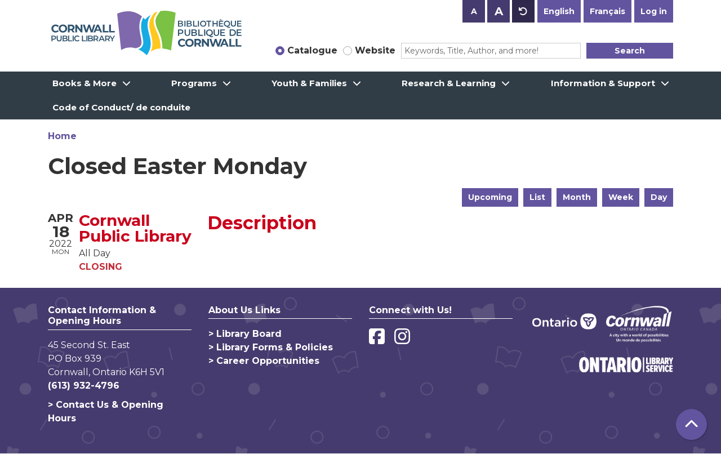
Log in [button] (653, 11)
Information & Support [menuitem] (603, 83)
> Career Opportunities (263, 360)
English (559, 11)
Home (62, 136)
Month (577, 197)
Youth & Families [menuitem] (309, 83)
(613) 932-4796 (83, 385)
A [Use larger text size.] (499, 11)
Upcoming (490, 197)
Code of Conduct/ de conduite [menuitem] (121, 107)
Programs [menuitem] (194, 83)
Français (607, 11)
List (537, 197)
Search (630, 51)
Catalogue (312, 50)
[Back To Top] (691, 424)
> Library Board (245, 333)
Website (375, 50)
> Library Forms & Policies (270, 347)
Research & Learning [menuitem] (449, 83)
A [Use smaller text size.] (474, 11)
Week (620, 197)
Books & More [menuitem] (84, 83)
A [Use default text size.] (523, 11)
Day (659, 197)
